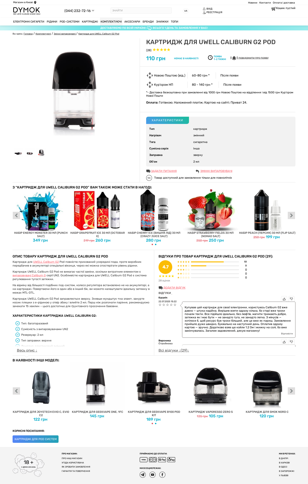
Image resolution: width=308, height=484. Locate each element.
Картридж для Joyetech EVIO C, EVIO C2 (41, 389)
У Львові (283, 475)
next (291, 216)
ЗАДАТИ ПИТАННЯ (164, 171)
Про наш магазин (72, 458)
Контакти (265, 2)
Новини (252, 2)
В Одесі (283, 467)
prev (16, 216)
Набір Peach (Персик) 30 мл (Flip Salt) (267, 212)
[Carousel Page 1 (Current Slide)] (152, 244)
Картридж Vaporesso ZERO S (210, 388)
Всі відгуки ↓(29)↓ (174, 350)
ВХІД (207, 8)
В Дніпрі (283, 458)
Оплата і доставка (284, 2)
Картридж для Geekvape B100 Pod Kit (154, 389)
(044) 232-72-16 (77, 11)
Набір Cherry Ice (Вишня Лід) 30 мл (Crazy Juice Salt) (154, 213)
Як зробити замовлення (76, 467)
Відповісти (287, 333)
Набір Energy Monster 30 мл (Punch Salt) (41, 213)
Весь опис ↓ (27, 350)
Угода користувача (73, 462)
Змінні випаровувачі (216, 171)
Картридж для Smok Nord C (267, 388)
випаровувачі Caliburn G (29, 275)
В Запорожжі (286, 471)
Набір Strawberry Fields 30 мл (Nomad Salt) (210, 213)
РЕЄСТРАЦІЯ (212, 12)
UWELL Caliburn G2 (46, 262)
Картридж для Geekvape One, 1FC (97, 388)
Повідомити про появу (249, 58)
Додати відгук (174, 287)
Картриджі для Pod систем (36, 439)
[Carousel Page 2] (155, 244)
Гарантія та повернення (76, 471)
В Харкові (284, 462)
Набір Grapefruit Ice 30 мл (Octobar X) (97, 213)
